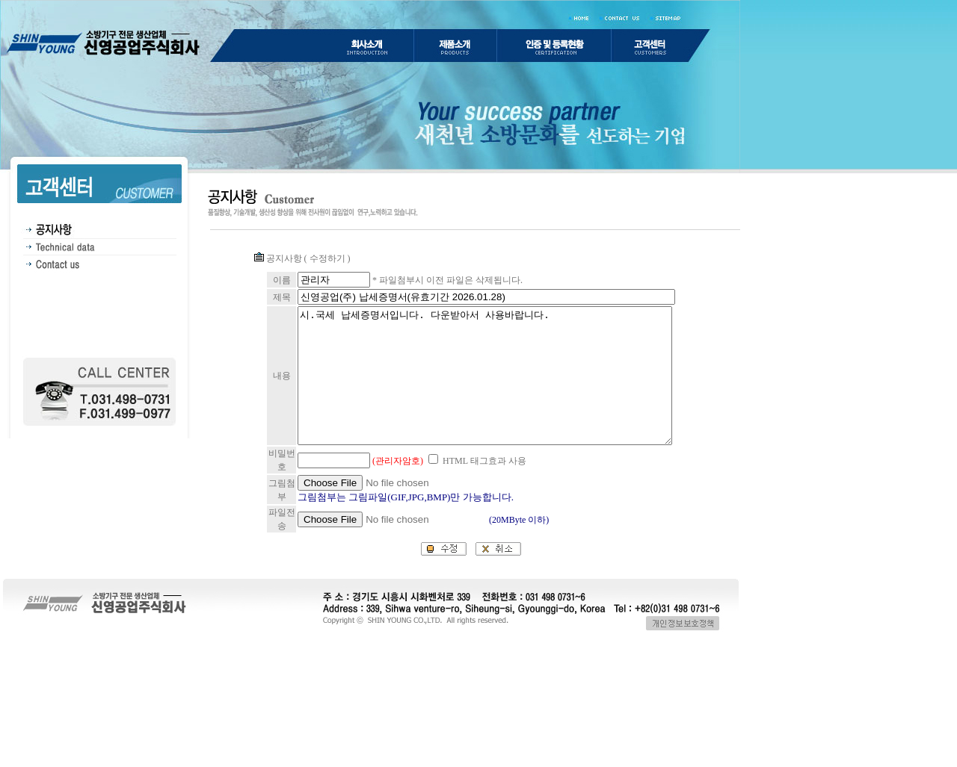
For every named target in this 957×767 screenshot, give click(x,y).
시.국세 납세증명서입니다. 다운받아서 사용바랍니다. (476, 411)
